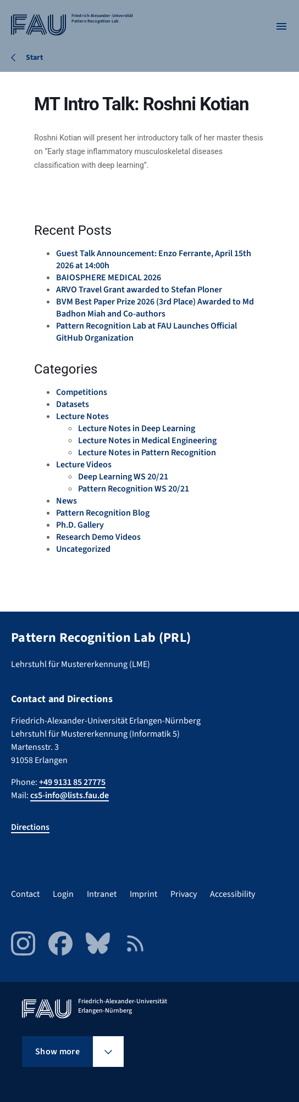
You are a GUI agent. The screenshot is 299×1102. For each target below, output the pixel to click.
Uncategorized (83, 549)
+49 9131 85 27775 (72, 782)
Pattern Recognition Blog (103, 513)
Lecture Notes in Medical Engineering (147, 440)
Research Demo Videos (98, 537)
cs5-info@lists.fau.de (69, 795)
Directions (30, 827)
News (66, 501)
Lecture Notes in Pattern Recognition (147, 453)
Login (63, 894)
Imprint (143, 894)
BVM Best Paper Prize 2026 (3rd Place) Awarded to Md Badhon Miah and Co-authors (155, 308)
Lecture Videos (84, 465)
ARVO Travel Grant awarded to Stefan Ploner (139, 290)
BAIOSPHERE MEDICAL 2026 (108, 278)
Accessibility (232, 894)
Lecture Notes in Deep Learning (136, 428)
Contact (25, 894)
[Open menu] (281, 26)
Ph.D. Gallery (80, 525)
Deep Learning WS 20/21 (123, 477)
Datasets (72, 404)
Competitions (81, 392)
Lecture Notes (82, 416)
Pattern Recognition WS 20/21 (133, 489)
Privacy (183, 894)
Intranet (102, 894)
